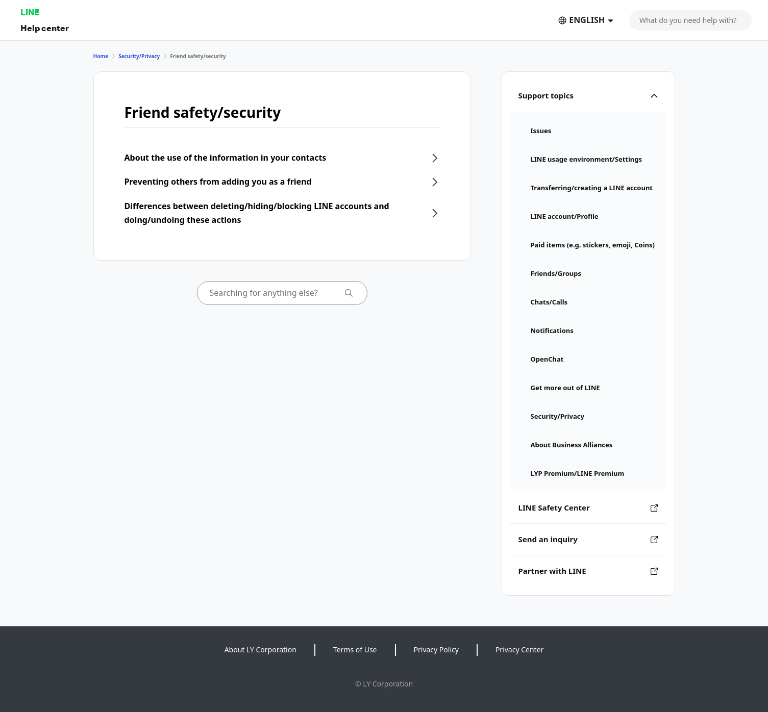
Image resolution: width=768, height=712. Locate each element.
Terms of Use (355, 649)
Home (101, 56)
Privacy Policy (436, 649)
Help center (44, 27)
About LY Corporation (260, 649)
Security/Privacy (139, 56)
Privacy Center (519, 649)
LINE (29, 12)
